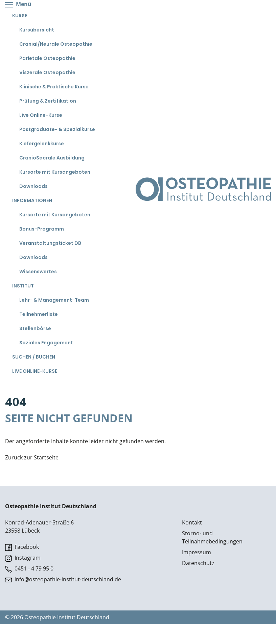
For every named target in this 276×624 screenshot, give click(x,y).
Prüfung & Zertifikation (47, 101)
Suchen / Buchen (33, 356)
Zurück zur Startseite (32, 457)
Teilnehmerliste (38, 314)
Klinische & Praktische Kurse (54, 86)
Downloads (33, 186)
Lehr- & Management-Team (54, 300)
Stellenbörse (35, 328)
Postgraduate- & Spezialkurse (57, 129)
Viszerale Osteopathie (47, 72)
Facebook (22, 547)
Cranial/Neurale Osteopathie (55, 44)
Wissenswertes (38, 271)
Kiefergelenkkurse (41, 143)
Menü (18, 4)
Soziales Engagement (46, 342)
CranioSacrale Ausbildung (52, 157)
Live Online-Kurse (40, 115)
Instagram (23, 558)
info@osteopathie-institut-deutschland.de (63, 579)
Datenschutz (198, 563)
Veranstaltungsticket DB (50, 243)
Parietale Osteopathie (47, 58)
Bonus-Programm (41, 228)
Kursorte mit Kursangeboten (54, 172)
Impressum (196, 552)
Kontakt (192, 522)
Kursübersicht (36, 29)
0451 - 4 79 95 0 (29, 569)
